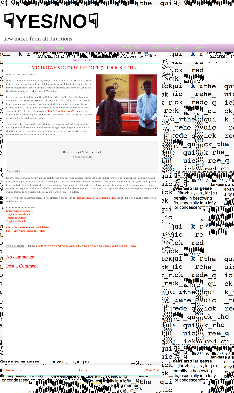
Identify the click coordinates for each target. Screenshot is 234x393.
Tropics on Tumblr (16, 221)
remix (124, 245)
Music (103, 48)
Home (38, 48)
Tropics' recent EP (94, 197)
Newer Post (14, 370)
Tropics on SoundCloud (18, 214)
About (59, 48)
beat (58, 245)
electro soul (96, 245)
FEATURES (129, 48)
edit (78, 245)
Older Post (152, 370)
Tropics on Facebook (19, 210)
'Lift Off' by (63, 111)
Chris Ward (68, 245)
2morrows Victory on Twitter (25, 230)
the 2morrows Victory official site (27, 227)
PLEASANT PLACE (166, 48)
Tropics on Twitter (16, 217)
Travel (81, 48)
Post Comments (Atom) (90, 382)
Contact (200, 48)
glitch (107, 245)
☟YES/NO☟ (51, 21)
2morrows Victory (45, 245)
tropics (132, 245)
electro (85, 245)
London (116, 245)
